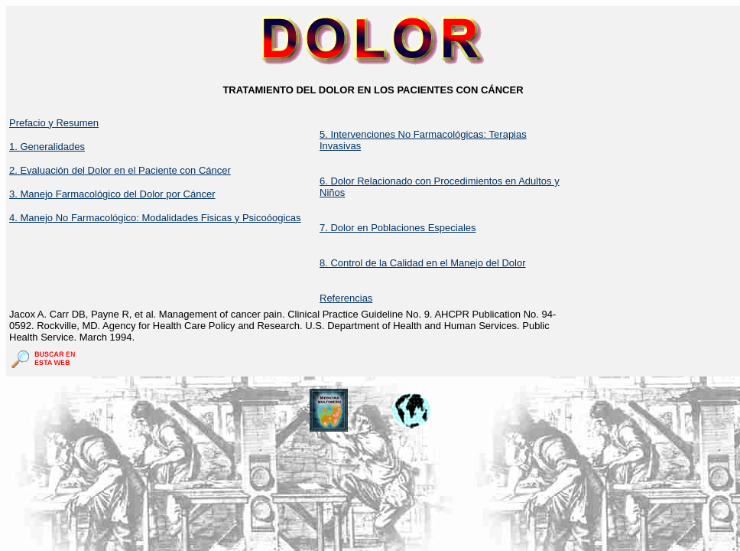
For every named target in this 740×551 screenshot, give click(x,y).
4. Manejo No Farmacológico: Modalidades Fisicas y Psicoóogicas (155, 217)
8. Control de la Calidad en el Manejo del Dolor (423, 263)
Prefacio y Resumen (54, 123)
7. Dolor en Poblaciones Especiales (398, 227)
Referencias (346, 298)
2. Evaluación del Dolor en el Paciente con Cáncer (120, 170)
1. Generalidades (47, 146)
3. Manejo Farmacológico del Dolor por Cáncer (112, 194)
